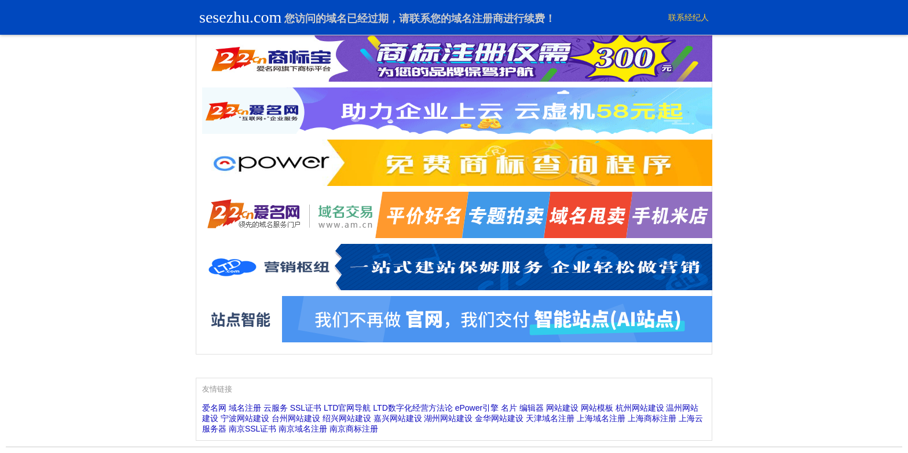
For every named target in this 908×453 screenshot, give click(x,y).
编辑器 (531, 407)
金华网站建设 (499, 418)
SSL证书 (305, 407)
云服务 (275, 407)
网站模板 (597, 407)
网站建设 (562, 407)
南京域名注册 (303, 428)
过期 (378, 18)
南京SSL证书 (252, 428)
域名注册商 (477, 18)
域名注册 (245, 407)
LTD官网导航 (347, 407)
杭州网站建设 (640, 407)
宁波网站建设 (245, 418)
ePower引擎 (477, 407)
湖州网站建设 (448, 418)
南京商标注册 (353, 428)
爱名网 (214, 407)
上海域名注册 (601, 418)
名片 (509, 407)
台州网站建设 (296, 418)
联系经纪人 (688, 17)
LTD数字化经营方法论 (412, 407)
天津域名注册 (550, 418)
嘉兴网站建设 (398, 418)
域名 (336, 18)
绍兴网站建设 (347, 418)
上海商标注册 (652, 418)
